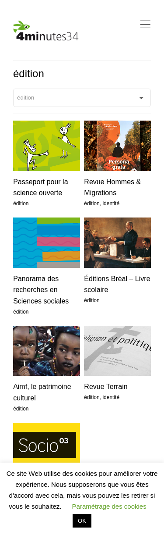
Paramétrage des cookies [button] (109, 506)
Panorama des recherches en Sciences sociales (41, 290)
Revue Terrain (105, 386)
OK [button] (82, 520)
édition (20, 203)
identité (110, 203)
